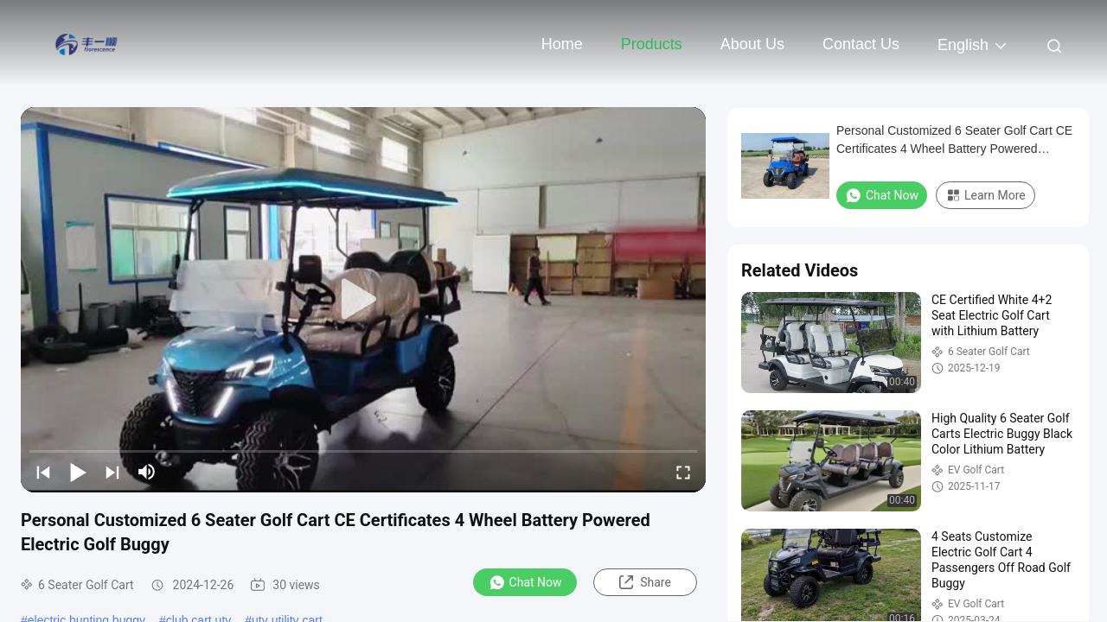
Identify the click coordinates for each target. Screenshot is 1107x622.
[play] (363, 299)
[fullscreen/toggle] (683, 472)
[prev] (43, 472)
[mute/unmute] (147, 472)
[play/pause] (78, 472)
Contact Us (860, 44)
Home (562, 44)
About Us (752, 44)
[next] (112, 472)
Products (651, 44)
